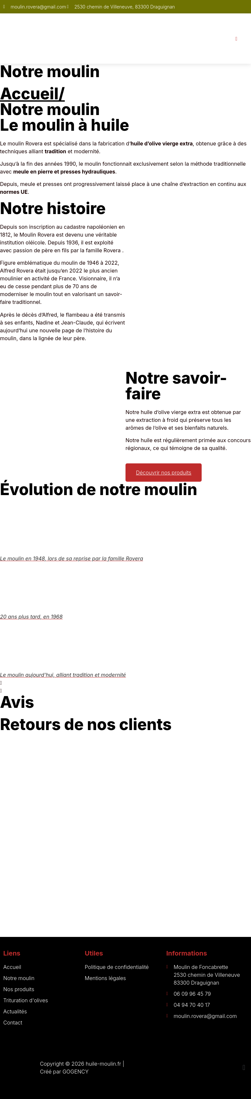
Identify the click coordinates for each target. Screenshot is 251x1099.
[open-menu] (236, 38)
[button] (125, 683)
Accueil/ (32, 93)
